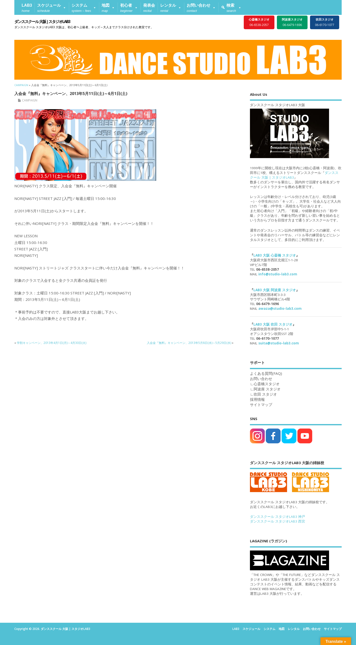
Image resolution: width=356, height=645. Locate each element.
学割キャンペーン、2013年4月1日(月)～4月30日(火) (51, 343)
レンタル (294, 629)
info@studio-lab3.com (277, 274)
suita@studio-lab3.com (278, 343)
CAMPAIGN (29, 100)
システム (269, 629)
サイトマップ (261, 404)
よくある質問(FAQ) (266, 373)
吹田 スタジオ (265, 394)
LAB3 (235, 629)
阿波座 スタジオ (267, 388)
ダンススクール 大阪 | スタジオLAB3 (42, 21)
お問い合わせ (312, 629)
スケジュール (251, 629)
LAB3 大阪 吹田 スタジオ (272, 324)
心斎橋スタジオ (267, 383)
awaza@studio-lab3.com (280, 308)
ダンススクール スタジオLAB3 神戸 (277, 516)
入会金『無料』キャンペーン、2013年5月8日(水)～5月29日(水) (189, 343)
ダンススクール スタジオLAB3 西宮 (277, 521)
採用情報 (257, 399)
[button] (52, 7)
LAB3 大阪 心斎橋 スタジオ (274, 255)
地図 (282, 629)
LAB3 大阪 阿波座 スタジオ (274, 290)
